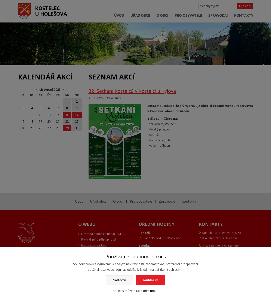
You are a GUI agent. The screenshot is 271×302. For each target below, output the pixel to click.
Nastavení (120, 280)
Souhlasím (150, 280)
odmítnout (150, 291)
